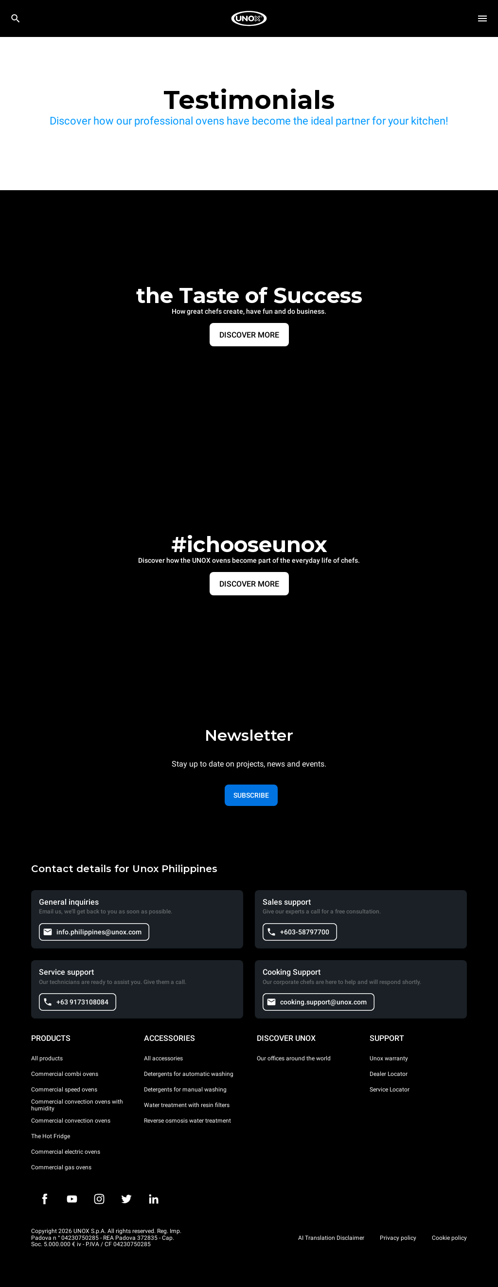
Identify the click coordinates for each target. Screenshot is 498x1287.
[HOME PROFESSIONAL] (249, 18)
